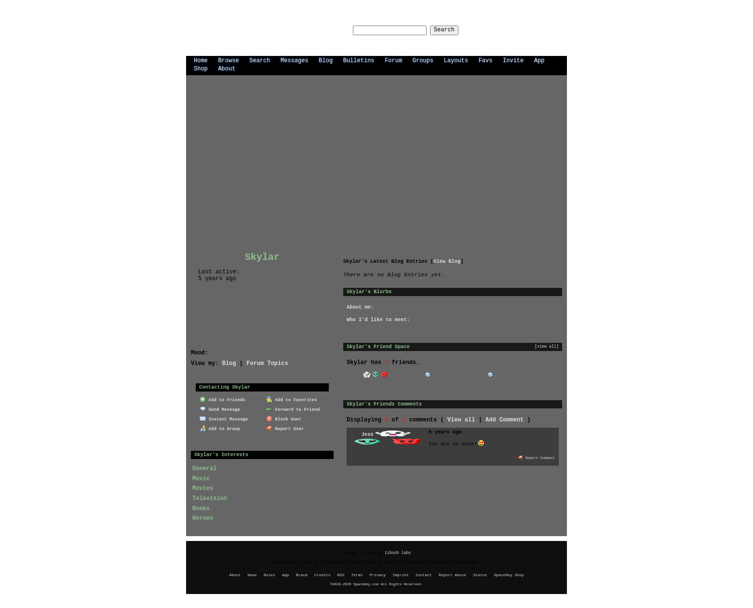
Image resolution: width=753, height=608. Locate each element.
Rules (269, 574)
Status (480, 574)
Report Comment (536, 457)
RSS (340, 574)
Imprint (400, 574)
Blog (326, 60)
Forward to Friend (293, 408)
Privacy (378, 574)
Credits (322, 574)
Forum (393, 60)
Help (496, 30)
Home (201, 60)
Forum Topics (267, 363)
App (539, 60)
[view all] (547, 346)
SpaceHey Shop (509, 574)
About (226, 68)
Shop (201, 68)
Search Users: (318, 30)
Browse (228, 60)
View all (461, 419)
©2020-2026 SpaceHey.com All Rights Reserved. (376, 583)
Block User (283, 418)
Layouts (456, 60)
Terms (357, 574)
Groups (423, 60)
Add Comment (504, 419)
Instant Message (224, 418)
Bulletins (359, 60)
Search (453, 30)
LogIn (522, 30)
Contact (423, 574)
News (252, 574)
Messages (295, 60)
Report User (285, 427)
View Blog (446, 260)
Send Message (220, 408)
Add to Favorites (291, 399)
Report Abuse (452, 574)
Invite (513, 60)
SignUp (551, 30)
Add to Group (220, 427)
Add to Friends (222, 399)
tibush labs (398, 552)
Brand (302, 574)
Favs (486, 60)
